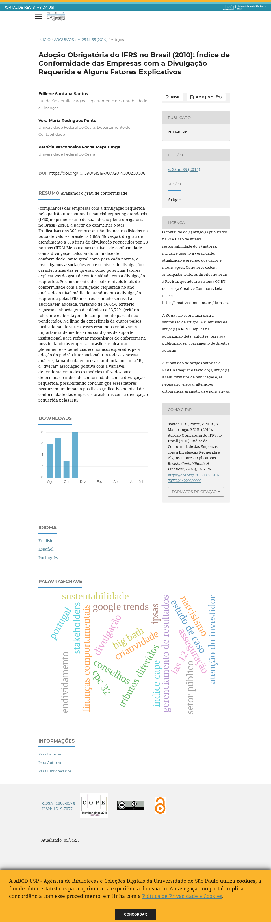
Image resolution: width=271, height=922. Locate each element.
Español (45, 549)
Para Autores (49, 762)
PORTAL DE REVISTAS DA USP (30, 8)
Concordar (135, 914)
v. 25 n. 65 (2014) (92, 39)
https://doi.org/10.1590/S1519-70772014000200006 (97, 173)
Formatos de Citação (194, 491)
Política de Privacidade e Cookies (182, 896)
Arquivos (64, 39)
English (45, 540)
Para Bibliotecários (54, 771)
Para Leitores (50, 754)
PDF (174, 97)
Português (48, 557)
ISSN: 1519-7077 (57, 808)
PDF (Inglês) (208, 97)
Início (44, 39)
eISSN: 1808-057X (58, 803)
